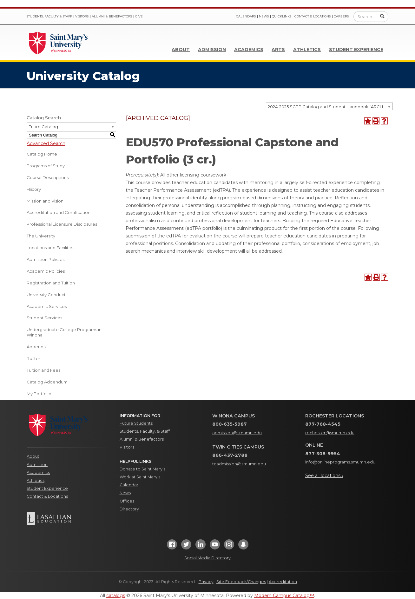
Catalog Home (42, 153)
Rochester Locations (334, 416)
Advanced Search (46, 143)
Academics (248, 49)
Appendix (37, 346)
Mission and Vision (45, 200)
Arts (278, 49)
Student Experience (356, 49)
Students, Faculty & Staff (49, 16)
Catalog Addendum (47, 381)
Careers (341, 16)
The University (41, 235)
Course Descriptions (48, 177)
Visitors (82, 16)
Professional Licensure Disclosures (62, 224)
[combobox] (329, 106)
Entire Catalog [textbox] (43, 126)
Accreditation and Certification (58, 212)
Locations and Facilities (50, 247)
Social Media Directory (207, 558)
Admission (212, 49)
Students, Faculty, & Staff (145, 431)
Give (139, 16)
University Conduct (46, 294)
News (264, 16)
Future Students (136, 423)
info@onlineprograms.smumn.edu (340, 462)
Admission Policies (45, 259)
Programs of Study (46, 165)
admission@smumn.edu (237, 432)
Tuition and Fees (43, 370)
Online (314, 445)
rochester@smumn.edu (329, 432)
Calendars (246, 16)
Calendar (129, 485)
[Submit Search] (382, 16)
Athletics (307, 49)
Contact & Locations (312, 16)
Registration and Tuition (51, 282)
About (181, 49)
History (34, 189)
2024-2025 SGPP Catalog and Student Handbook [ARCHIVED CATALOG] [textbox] (330, 106)
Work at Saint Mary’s (140, 477)
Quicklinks (281, 16)
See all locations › (324, 475)
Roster (33, 358)
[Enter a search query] (370, 16)
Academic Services (47, 306)
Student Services (44, 317)
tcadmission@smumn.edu (239, 464)
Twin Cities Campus (238, 447)
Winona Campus (233, 416)
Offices (127, 501)
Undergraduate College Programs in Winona (64, 332)
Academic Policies (46, 271)
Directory (129, 509)
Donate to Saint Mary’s (142, 469)
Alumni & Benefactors (112, 16)
